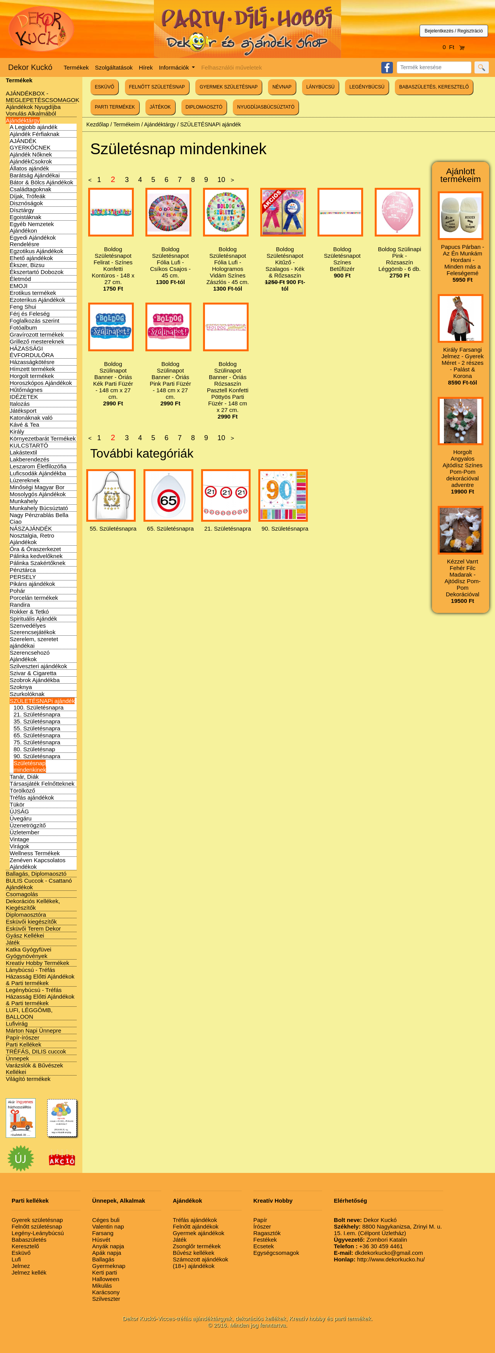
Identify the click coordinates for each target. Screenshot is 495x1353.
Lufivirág (17, 1023)
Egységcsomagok (276, 1252)
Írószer (262, 1226)
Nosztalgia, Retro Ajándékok (32, 538)
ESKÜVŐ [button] (104, 87)
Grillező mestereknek (37, 341)
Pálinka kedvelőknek (36, 556)
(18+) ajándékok (194, 1266)
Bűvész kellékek (194, 1252)
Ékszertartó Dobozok (36, 272)
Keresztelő (25, 1246)
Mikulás (102, 1285)
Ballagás (103, 1259)
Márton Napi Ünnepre (33, 1030)
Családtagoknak (30, 189)
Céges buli (105, 1220)
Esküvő (21, 1252)
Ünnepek (17, 1058)
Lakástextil (23, 452)
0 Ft (454, 47)
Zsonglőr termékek (197, 1246)
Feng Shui (23, 306)
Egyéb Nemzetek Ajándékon (32, 227)
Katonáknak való (31, 417)
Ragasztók (267, 1233)
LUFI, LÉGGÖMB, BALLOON (29, 1013)
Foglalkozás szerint (34, 320)
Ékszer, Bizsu (27, 265)
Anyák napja (108, 1246)
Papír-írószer (22, 1037)
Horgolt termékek (32, 376)
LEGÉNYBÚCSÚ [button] (366, 87)
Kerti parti (104, 1272)
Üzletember (24, 832)
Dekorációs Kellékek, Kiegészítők (33, 904)
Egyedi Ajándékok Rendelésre (33, 240)
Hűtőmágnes (26, 389)
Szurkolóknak (27, 694)
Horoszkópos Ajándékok (41, 383)
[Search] (434, 67)
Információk (175, 67)
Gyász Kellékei (25, 935)
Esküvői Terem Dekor (33, 928)
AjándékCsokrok (31, 161)
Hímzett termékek (32, 369)
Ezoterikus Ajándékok (37, 299)
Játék (13, 942)
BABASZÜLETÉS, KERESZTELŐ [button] (434, 87)
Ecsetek (263, 1246)
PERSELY (23, 577)
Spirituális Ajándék (33, 618)
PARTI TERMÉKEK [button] (115, 107)
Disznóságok (26, 203)
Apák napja (106, 1252)
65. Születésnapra (37, 735)
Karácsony (105, 1292)
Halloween (105, 1279)
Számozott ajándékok (200, 1259)
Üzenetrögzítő (28, 825)
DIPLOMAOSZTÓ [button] (204, 107)
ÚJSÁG (19, 811)
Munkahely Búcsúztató (39, 508)
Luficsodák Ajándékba (38, 473)
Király (17, 431)
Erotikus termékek (33, 292)
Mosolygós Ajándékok (38, 494)
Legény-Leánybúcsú (38, 1233)
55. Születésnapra (37, 728)
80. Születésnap (34, 749)
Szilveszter (106, 1298)
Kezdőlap (97, 124)
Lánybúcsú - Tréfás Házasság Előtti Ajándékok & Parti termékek (40, 976)
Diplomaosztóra (26, 914)
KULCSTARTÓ (29, 445)
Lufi (16, 1259)
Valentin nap (108, 1226)
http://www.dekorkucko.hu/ (379, 1259)
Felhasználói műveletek (231, 67)
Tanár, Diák (24, 776)
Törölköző (22, 790)
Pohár (17, 590)
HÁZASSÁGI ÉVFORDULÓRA (32, 351)
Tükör (17, 804)
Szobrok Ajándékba (35, 680)
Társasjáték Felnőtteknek (42, 783)
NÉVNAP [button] (281, 87)
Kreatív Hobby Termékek (37, 963)
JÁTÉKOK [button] (160, 107)
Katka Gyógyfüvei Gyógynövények (28, 952)
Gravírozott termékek (37, 334)
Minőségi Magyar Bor (37, 487)
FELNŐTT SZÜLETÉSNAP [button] (157, 87)
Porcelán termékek (34, 597)
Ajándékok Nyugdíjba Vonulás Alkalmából (33, 110)
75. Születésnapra (37, 742)
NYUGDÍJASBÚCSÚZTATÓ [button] (265, 107)
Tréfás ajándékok (32, 797)
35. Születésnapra (37, 721)
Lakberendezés (30, 459)
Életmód (20, 279)
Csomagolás (22, 894)
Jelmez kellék (29, 1272)
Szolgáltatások (114, 67)
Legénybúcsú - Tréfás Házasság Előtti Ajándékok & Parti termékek (40, 996)
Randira (20, 604)
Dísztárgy (22, 210)
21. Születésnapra (37, 714)
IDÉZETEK (24, 396)
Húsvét (101, 1239)
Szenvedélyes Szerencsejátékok (32, 628)
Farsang (102, 1233)
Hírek (146, 67)
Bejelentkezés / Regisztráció (454, 31)
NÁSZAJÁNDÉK (31, 528)
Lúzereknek (25, 480)
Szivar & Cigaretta (33, 673)
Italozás (20, 403)
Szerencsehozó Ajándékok (30, 655)
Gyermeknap (108, 1266)
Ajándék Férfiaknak (34, 134)
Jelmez (21, 1266)
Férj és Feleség (30, 313)
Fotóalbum (23, 327)
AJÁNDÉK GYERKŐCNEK (30, 144)
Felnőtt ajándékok (195, 1226)
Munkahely (24, 501)
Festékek (265, 1239)
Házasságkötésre (32, 362)
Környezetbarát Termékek (43, 438)
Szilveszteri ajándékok (38, 666)
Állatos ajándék (29, 168)
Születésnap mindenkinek (30, 766)
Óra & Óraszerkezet (35, 549)
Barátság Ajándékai (35, 175)
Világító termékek (28, 1079)
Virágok (19, 846)
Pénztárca (23, 570)
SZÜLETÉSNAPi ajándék (42, 701)
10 (221, 180)
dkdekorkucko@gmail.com (378, 1252)
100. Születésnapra (38, 707)
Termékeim (126, 124)
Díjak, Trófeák (28, 196)
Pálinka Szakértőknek (37, 563)
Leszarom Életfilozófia (38, 466)
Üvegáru (21, 818)
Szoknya (21, 687)
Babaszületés (29, 1239)
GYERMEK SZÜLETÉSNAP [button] (229, 87)
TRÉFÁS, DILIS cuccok (36, 1051)
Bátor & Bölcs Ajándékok (41, 182)
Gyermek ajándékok (198, 1233)
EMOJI (18, 286)
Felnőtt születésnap (37, 1226)
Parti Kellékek (23, 1044)
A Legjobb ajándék (33, 127)
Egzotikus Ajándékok (36, 251)
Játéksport (23, 410)
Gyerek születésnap (37, 1220)
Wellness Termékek (35, 853)
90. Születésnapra (37, 756)
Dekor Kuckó (30, 67)
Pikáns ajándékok (32, 583)
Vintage (19, 839)
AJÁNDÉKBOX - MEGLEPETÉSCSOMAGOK (42, 96)
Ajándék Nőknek (31, 154)
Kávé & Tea (24, 424)
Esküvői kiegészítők (31, 921)
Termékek (76, 67)
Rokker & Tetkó (29, 611)
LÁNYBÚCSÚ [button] (320, 87)
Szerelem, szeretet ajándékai (34, 642)
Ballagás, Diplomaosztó (36, 873)
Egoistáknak (25, 217)
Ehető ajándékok (31, 258)
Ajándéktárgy (23, 120)
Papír (260, 1220)
